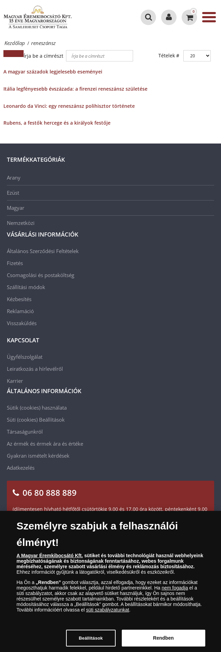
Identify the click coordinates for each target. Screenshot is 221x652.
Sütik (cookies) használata (37, 407)
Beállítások (52, 419)
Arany (14, 177)
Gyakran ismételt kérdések (38, 455)
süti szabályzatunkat (107, 613)
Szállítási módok (26, 287)
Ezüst (13, 192)
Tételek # (168, 55)
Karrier (15, 380)
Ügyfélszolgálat (24, 356)
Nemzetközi (21, 222)
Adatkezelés (21, 467)
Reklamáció (20, 311)
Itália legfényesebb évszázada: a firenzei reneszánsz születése (75, 88)
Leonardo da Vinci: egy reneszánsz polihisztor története (69, 106)
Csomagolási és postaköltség (40, 275)
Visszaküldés (22, 323)
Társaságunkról (25, 431)
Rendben (163, 641)
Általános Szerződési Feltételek (43, 251)
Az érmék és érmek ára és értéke (45, 443)
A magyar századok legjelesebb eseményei (52, 71)
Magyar (15, 207)
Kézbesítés (19, 299)
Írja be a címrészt (44, 56)
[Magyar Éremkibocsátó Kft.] (37, 17)
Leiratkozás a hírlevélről (35, 368)
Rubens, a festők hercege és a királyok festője (56, 122)
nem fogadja (174, 591)
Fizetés (15, 263)
